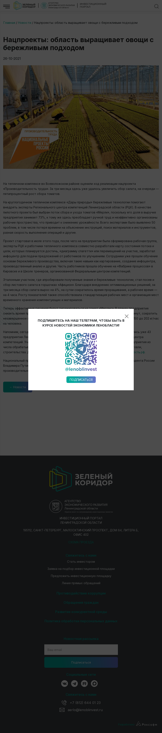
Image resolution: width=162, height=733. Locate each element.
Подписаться (81, 268)
